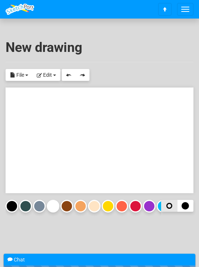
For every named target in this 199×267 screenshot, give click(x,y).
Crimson (135, 206)
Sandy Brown (80, 206)
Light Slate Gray (39, 206)
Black (12, 206)
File (19, 75)
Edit (46, 75)
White (53, 206)
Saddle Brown (67, 206)
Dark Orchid (149, 206)
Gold (108, 206)
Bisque (94, 206)
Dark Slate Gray (25, 206)
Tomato (121, 206)
